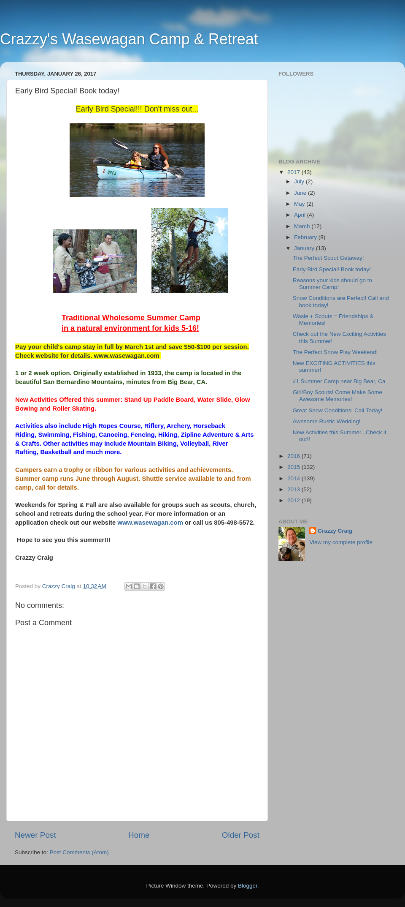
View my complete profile (341, 542)
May (300, 204)
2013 (294, 489)
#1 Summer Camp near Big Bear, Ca (339, 381)
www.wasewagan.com (150, 522)
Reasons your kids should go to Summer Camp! (332, 283)
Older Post (240, 835)
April (300, 215)
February (306, 237)
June (301, 193)
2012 (294, 500)
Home (138, 835)
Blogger (247, 885)
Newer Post (35, 835)
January (305, 248)
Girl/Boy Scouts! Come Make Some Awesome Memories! (337, 395)
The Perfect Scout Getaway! (328, 258)
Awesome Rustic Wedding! (327, 421)
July (300, 181)
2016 (294, 456)
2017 (294, 172)
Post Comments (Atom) (79, 852)
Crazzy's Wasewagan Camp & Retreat (129, 39)
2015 (294, 467)
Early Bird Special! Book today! (332, 269)
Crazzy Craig (335, 531)
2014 (294, 478)
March (302, 226)
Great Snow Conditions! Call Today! (338, 410)
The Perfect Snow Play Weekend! (335, 352)
